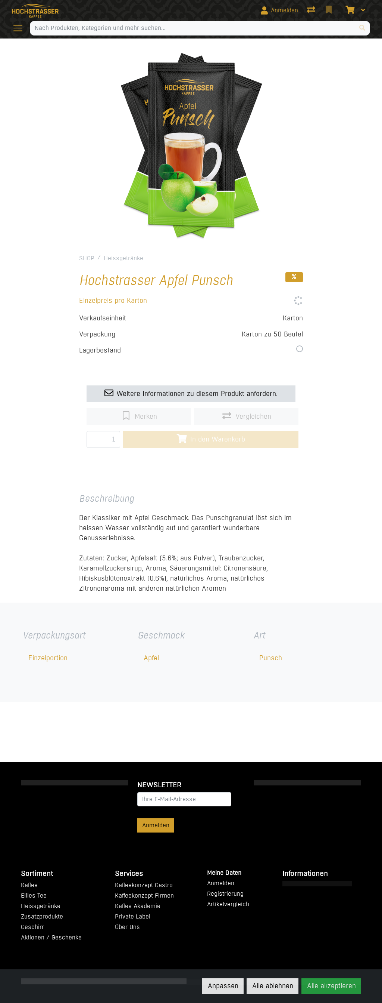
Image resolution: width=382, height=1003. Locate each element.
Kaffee (29, 885)
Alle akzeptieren (331, 986)
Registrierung (225, 893)
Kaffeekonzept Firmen (144, 895)
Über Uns (127, 926)
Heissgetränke (123, 258)
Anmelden (155, 825)
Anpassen (223, 986)
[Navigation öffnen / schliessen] (21, 28)
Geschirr (32, 926)
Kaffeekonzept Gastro (144, 885)
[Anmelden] (279, 10)
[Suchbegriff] (192, 28)
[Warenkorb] (349, 10)
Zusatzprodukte (42, 916)
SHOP (86, 258)
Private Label (132, 916)
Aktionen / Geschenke (51, 937)
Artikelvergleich (228, 904)
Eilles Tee (34, 895)
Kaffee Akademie (137, 906)
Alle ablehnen (272, 986)
